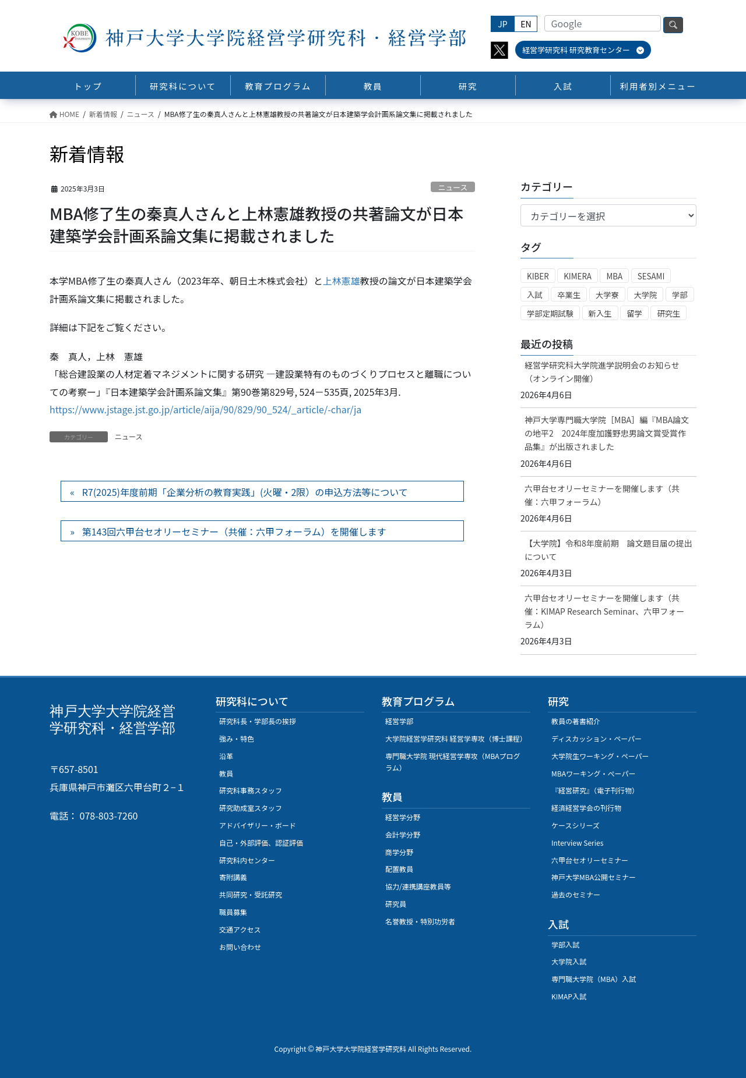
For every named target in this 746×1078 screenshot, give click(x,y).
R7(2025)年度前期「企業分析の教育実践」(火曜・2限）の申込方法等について (245, 492)
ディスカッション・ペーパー (596, 738)
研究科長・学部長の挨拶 (257, 721)
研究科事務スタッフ (250, 790)
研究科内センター (247, 860)
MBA (614, 276)
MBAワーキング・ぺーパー (593, 773)
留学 (634, 313)
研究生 (668, 313)
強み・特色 (236, 738)
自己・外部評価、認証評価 (261, 842)
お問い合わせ (240, 947)
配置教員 (399, 869)
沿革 (226, 756)
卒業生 (568, 294)
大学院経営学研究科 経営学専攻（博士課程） (456, 738)
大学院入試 (568, 961)
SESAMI (651, 276)
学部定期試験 (550, 313)
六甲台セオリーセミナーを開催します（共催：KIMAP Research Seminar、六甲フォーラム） (604, 611)
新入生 (600, 313)
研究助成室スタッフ (250, 808)
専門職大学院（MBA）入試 (593, 979)
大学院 (645, 294)
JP (502, 24)
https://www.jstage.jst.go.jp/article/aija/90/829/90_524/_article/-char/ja (205, 409)
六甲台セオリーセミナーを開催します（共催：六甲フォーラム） (602, 495)
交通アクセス (240, 929)
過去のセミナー (575, 894)
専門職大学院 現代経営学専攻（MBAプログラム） (452, 761)
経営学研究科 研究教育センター (583, 49)
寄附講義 (233, 877)
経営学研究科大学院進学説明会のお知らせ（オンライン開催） (602, 371)
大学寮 (607, 294)
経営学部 (399, 721)
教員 (226, 773)
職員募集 (233, 912)
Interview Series (577, 842)
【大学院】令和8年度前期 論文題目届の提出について (608, 549)
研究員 (395, 904)
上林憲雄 (341, 281)
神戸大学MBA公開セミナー (593, 877)
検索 (673, 25)
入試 (535, 294)
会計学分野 (402, 834)
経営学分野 (402, 817)
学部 (680, 294)
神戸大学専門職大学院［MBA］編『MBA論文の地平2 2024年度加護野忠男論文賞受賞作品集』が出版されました (607, 433)
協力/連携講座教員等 (418, 886)
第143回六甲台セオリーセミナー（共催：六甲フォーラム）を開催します (234, 531)
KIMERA (578, 276)
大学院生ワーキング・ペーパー (600, 756)
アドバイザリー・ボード (257, 825)
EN (525, 24)
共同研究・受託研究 (250, 894)
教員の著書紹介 (575, 721)
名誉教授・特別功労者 (420, 921)
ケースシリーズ (575, 825)
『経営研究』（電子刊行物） (595, 790)
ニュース (453, 187)
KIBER (538, 276)
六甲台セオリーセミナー (589, 860)
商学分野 (399, 852)
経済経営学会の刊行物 (586, 808)
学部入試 (565, 944)
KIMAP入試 (568, 996)
